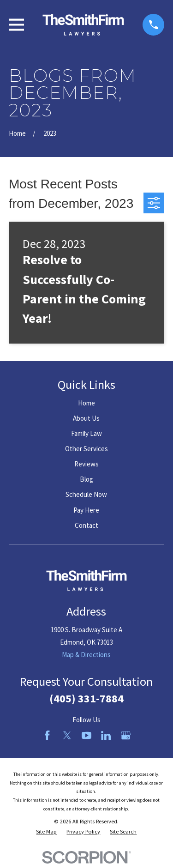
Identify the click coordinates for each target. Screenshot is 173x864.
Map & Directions (86, 654)
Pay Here (86, 510)
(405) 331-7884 (86, 698)
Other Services (86, 448)
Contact (86, 525)
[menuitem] (46, 832)
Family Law (86, 433)
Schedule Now (86, 494)
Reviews (86, 463)
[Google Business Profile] (126, 735)
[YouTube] (86, 735)
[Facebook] (47, 735)
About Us (86, 418)
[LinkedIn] (106, 735)
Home (86, 403)
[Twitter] (67, 735)
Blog (86, 479)
